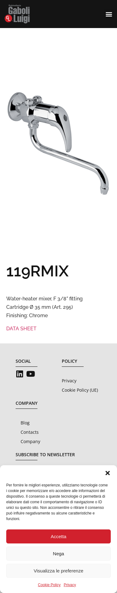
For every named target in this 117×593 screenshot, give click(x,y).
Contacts (30, 432)
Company (30, 441)
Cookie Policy (49, 585)
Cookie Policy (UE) (80, 390)
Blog (25, 423)
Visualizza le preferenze (58, 570)
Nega (58, 553)
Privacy (70, 585)
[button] (108, 473)
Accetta (58, 536)
